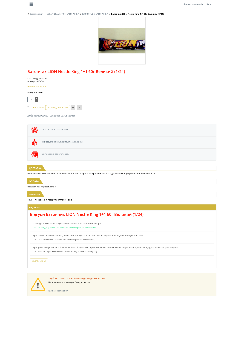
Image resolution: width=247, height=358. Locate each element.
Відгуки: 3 (79, 185)
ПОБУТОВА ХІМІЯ (167, 326)
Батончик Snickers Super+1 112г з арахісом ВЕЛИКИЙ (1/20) (59, 143)
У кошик (119, 71)
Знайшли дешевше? (105, 77)
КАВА (29, 329)
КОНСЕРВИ (85, 326)
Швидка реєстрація (193, 2)
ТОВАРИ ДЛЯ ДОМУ (142, 326)
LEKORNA (58, 314)
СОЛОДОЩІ (138, 314)
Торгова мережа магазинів (122, 257)
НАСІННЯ (58, 317)
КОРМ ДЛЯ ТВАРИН (89, 329)
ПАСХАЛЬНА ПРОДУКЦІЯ (118, 326)
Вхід (209, 2)
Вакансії (64, 2)
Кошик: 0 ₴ (197, 33)
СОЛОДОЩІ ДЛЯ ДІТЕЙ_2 (144, 317)
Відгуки (49, 2)
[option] (59, 73)
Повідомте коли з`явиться (130, 77)
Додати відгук (84, 241)
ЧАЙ (29, 326)
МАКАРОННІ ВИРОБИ (90, 332)
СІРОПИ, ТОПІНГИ (88, 323)
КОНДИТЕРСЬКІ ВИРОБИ (91, 320)
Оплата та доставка (95, 33)
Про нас (35, 2)
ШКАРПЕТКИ (165, 323)
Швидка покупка (139, 71)
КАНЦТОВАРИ (166, 320)
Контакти (80, 2)
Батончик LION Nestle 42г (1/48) (123, 141)
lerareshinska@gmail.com (53, 350)
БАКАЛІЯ (31, 332)
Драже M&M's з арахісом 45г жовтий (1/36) (187, 141)
